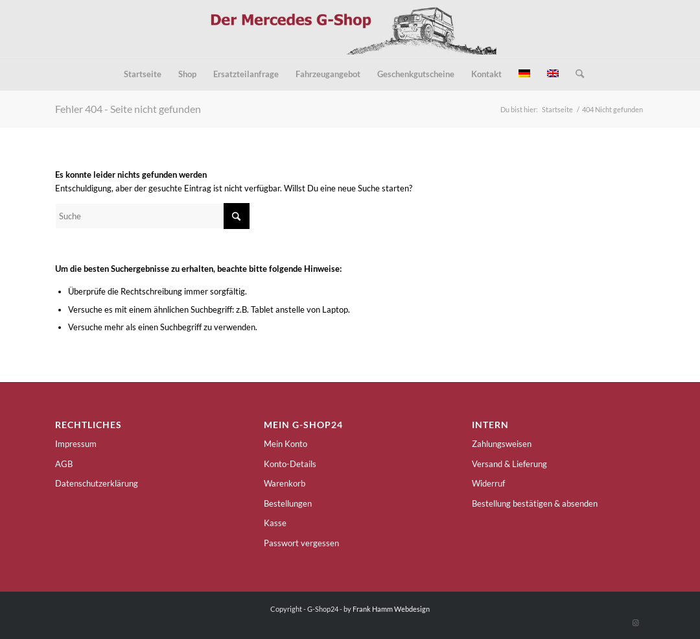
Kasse (275, 523)
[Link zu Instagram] (635, 623)
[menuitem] (142, 74)
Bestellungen (288, 503)
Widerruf (488, 483)
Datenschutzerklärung (96, 483)
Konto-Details (290, 464)
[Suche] (575, 74)
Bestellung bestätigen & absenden (535, 503)
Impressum (76, 444)
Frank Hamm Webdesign (391, 609)
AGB (64, 464)
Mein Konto (285, 444)
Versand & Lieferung (509, 464)
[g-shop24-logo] (350, 28)
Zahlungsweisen (501, 444)
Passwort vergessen (301, 543)
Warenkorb (284, 483)
